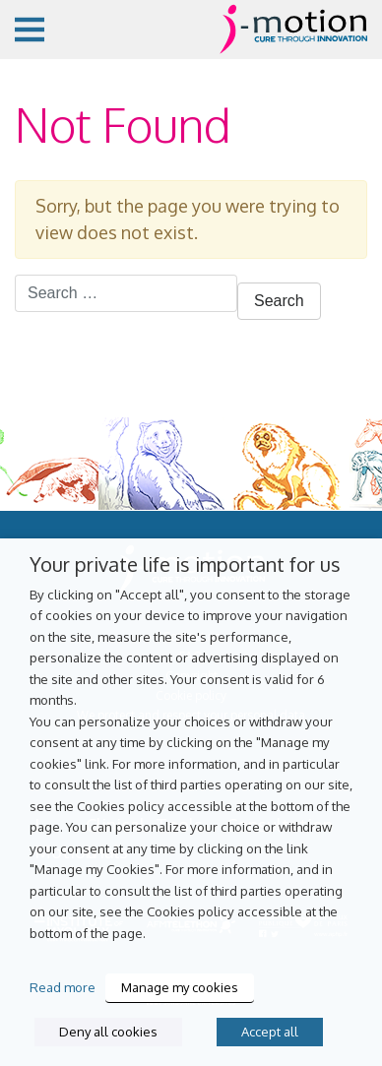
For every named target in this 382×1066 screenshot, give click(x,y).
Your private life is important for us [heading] (185, 564)
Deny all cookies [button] (108, 1031)
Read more (63, 986)
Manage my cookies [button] (179, 987)
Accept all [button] (269, 1031)
